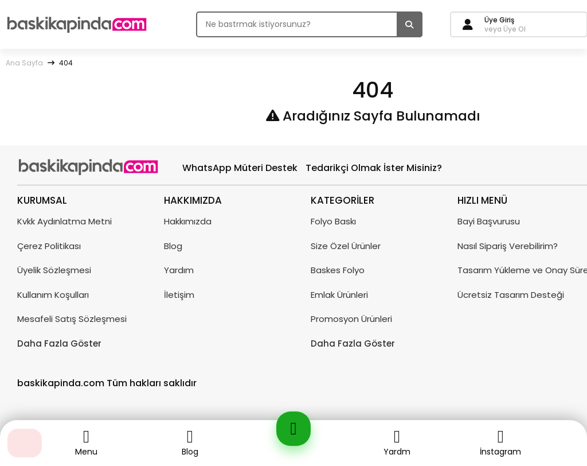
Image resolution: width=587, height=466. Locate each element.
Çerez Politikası (49, 246)
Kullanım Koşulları (53, 295)
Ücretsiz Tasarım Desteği (510, 295)
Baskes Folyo (338, 270)
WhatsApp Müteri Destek (240, 167)
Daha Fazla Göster (59, 343)
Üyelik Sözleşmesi (54, 270)
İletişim (179, 295)
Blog (173, 246)
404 (66, 63)
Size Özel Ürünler (346, 246)
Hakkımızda (188, 221)
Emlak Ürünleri (339, 295)
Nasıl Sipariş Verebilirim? (507, 246)
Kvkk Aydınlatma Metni (64, 221)
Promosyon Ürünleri (351, 319)
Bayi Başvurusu (488, 221)
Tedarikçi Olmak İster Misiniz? (374, 167)
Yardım (179, 270)
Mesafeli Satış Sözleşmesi (72, 319)
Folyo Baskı (333, 221)
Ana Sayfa (24, 63)
